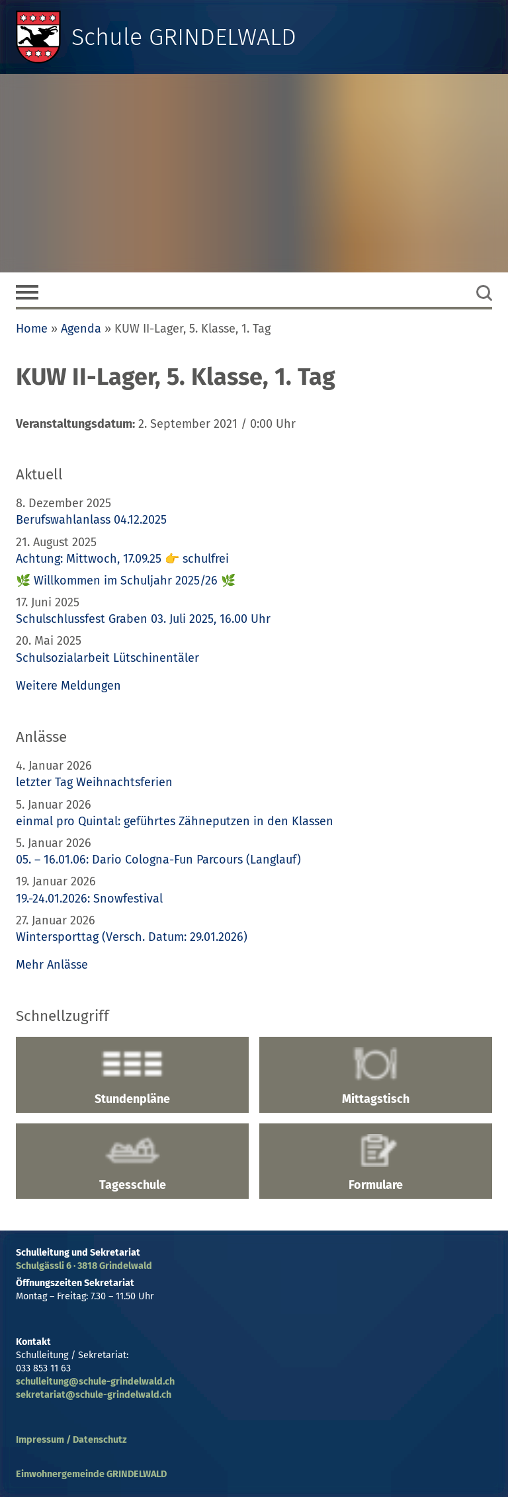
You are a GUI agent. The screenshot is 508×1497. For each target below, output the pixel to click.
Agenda (81, 328)
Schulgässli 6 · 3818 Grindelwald (84, 1266)
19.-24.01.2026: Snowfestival (89, 898)
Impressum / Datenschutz (71, 1439)
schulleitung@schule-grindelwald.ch (95, 1381)
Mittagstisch (376, 1076)
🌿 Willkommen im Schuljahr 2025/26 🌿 (125, 580)
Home (32, 328)
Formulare (376, 1163)
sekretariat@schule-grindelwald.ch (93, 1394)
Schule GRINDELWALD (183, 37)
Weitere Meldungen (68, 685)
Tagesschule (132, 1163)
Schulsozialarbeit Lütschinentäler (107, 658)
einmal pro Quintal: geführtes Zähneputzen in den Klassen (174, 821)
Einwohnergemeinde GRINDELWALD (91, 1474)
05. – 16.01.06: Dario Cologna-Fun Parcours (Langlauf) (158, 859)
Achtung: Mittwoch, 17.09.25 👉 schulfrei (122, 558)
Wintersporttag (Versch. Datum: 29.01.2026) (131, 937)
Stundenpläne (132, 1076)
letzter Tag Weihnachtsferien (94, 782)
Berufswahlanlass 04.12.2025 (91, 519)
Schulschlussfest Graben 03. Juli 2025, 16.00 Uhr (143, 619)
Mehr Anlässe (52, 964)
